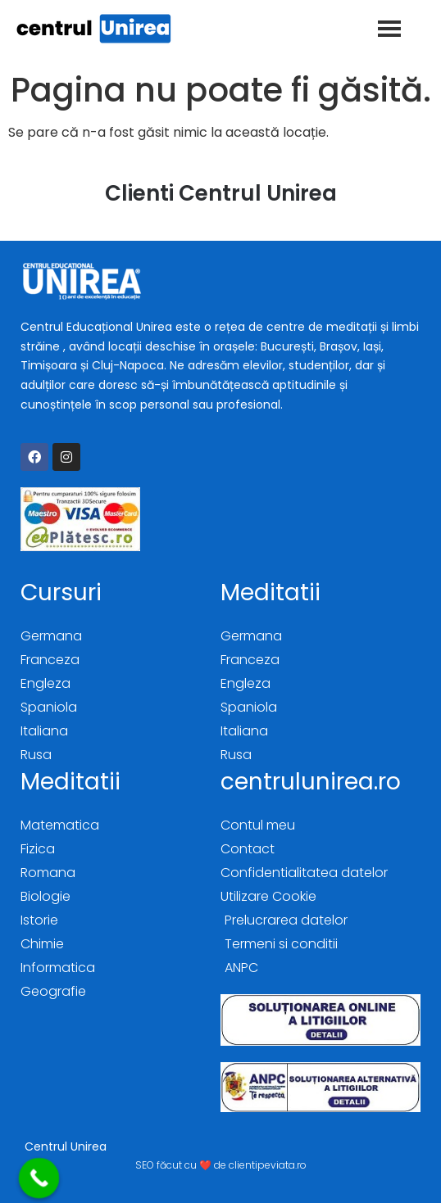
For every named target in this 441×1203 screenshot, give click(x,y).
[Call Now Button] (39, 1178)
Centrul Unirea (66, 1146)
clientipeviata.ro (268, 1165)
